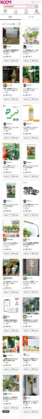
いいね (16, 60)
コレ (8, 60)
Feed (5, 11)
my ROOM (36, 11)
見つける (16, 11)
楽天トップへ (36, 2)
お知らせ (26, 11)
